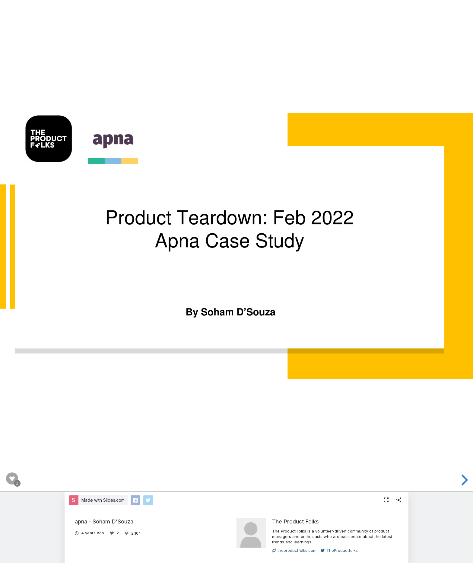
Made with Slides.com (103, 500)
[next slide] (463, 480)
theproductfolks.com (294, 550)
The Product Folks (295, 521)
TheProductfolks (339, 550)
